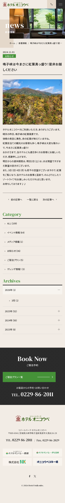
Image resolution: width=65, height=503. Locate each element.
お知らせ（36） (14, 250)
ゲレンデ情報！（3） (16, 269)
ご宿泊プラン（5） (15, 260)
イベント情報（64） (16, 232)
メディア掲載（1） (15, 241)
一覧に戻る (32, 199)
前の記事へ (16, 199)
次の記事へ (48, 199)
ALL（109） (12, 223)
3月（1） (15, 300)
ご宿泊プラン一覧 (14, 377)
